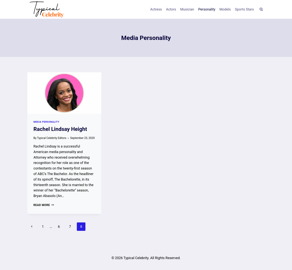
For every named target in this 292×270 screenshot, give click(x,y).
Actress (156, 9)
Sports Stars (244, 9)
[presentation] (64, 93)
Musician (187, 9)
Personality (206, 9)
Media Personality (46, 121)
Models (225, 9)
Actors (171, 9)
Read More (43, 205)
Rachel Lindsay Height (60, 129)
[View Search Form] (261, 9)
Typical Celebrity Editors (51, 138)
